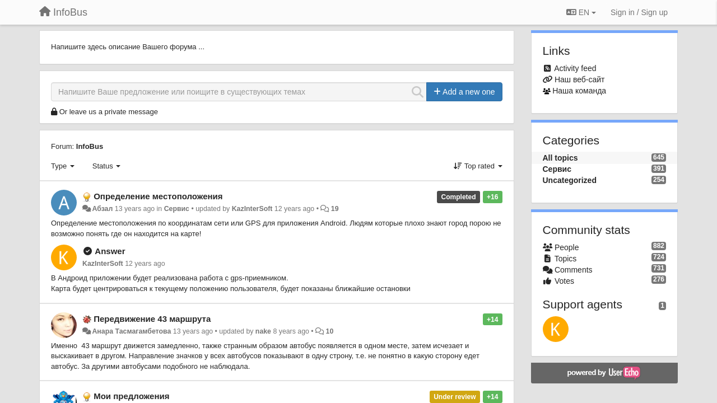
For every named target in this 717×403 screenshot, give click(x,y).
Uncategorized (570, 180)
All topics (560, 157)
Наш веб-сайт (580, 79)
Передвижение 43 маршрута (152, 319)
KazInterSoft (252, 209)
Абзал (102, 209)
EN (581, 12)
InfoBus (89, 146)
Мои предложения (131, 396)
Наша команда (579, 90)
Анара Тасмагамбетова (131, 331)
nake (263, 331)
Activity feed (575, 68)
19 (335, 209)
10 (330, 331)
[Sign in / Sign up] (639, 12)
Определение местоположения (158, 196)
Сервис (176, 209)
